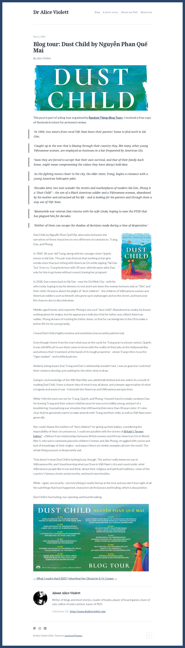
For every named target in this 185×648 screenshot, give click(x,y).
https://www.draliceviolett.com (88, 611)
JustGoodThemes (73, 635)
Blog (97, 12)
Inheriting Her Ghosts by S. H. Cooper (92, 577)
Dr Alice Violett (51, 12)
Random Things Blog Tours (106, 117)
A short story (110, 12)
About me (146, 12)
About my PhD (129, 12)
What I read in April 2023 (50, 577)
